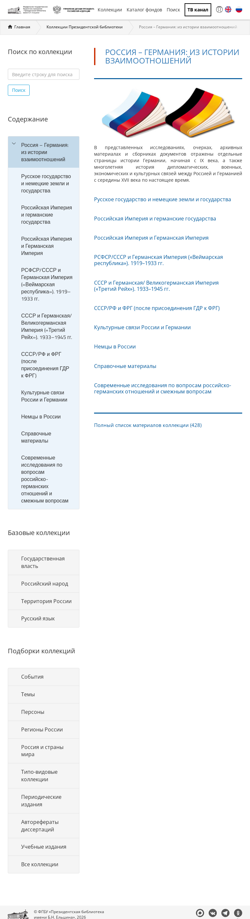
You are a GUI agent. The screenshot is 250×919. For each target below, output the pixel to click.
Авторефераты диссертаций (40, 825)
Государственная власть (43, 562)
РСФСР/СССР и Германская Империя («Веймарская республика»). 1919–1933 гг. (47, 284)
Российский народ (44, 583)
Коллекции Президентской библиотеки (85, 27)
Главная (22, 27)
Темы (28, 694)
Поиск (173, 10)
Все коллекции (39, 864)
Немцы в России (41, 416)
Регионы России (42, 729)
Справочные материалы (36, 437)
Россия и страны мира (42, 750)
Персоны (32, 711)
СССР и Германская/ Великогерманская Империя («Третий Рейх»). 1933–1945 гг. (46, 326)
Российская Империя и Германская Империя (46, 246)
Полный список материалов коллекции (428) (147, 425)
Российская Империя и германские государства (46, 214)
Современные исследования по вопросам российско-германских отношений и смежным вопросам (44, 479)
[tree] (43, 322)
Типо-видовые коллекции (39, 775)
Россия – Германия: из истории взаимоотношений (44, 152)
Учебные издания (43, 846)
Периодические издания (41, 800)
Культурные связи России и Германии (44, 396)
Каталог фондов (144, 10)
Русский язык (38, 618)
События (32, 676)
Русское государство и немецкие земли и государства (46, 183)
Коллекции (110, 10)
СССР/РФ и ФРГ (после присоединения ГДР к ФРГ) (45, 364)
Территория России (46, 601)
